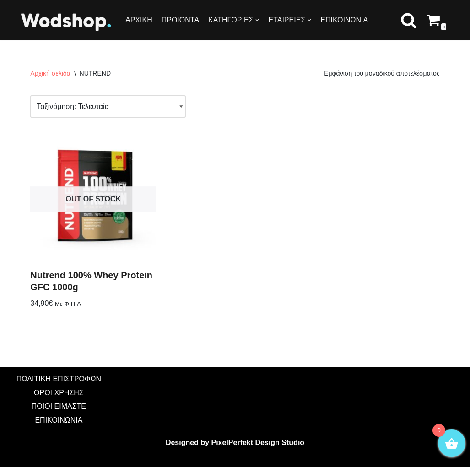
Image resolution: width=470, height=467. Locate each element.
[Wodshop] (66, 21)
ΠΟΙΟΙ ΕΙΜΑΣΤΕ (59, 406)
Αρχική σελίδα (50, 73)
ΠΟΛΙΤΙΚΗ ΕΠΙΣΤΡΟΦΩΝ (58, 379)
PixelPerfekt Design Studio (257, 442)
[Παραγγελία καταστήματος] (108, 106)
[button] (408, 20)
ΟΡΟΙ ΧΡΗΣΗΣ (59, 392)
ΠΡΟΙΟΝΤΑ (180, 20)
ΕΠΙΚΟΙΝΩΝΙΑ (344, 20)
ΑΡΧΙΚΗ (138, 20)
